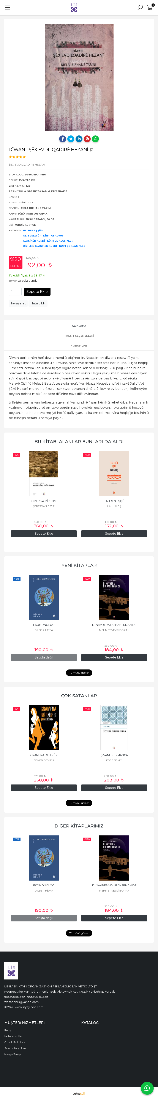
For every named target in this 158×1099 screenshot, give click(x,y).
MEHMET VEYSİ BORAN (114, 630)
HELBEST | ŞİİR (33, 230)
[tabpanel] (79, 77)
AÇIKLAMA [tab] (79, 325)
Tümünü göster (79, 672)
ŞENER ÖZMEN (44, 760)
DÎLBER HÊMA (44, 630)
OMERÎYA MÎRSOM (43, 501)
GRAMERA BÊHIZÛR (43, 755)
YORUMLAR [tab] (79, 345)
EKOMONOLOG (43, 624)
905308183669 (14, 996)
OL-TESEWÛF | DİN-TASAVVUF (43, 235)
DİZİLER (28, 245)
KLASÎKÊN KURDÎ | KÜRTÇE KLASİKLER (48, 240)
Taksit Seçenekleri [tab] (79, 335)
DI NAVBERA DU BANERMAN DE (114, 624)
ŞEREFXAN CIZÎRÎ (44, 506)
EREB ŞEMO (114, 760)
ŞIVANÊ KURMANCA (114, 755)
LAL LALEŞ (114, 506)
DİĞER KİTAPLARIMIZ (79, 826)
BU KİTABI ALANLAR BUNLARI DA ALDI (79, 441)
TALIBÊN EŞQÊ (114, 501)
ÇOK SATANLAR (79, 695)
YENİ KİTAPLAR (79, 565)
